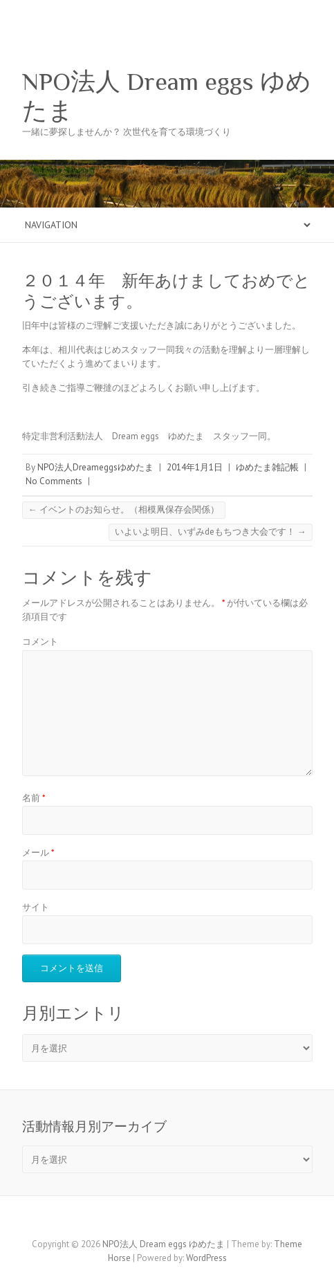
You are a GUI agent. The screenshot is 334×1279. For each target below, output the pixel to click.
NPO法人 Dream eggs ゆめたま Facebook (157, 1220)
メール (38, 852)
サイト (35, 907)
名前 (34, 798)
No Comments (54, 481)
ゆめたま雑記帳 (267, 467)
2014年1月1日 (195, 467)
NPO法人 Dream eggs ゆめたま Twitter (177, 1220)
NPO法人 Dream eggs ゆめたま (166, 96)
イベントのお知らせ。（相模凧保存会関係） (123, 509)
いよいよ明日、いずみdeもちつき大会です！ (210, 531)
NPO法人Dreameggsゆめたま (95, 467)
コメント (40, 641)
